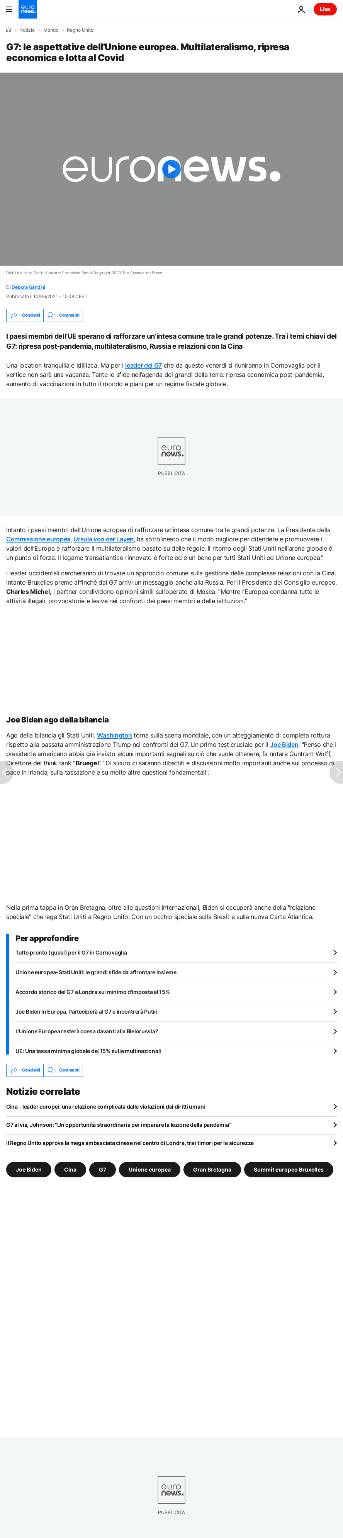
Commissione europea (38, 539)
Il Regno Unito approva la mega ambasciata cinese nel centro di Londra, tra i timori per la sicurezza (130, 1143)
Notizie (27, 30)
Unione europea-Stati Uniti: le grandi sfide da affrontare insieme (96, 972)
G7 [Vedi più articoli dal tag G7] (102, 1169)
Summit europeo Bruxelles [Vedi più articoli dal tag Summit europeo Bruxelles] (289, 1169)
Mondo (50, 30)
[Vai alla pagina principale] (28, 9)
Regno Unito (80, 30)
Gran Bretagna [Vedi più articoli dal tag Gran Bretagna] (212, 1169)
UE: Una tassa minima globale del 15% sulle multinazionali (88, 1051)
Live (325, 9)
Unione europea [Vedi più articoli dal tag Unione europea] (150, 1169)
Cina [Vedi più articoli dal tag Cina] (70, 1169)
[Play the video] (171, 169)
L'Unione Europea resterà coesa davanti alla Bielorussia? (86, 1031)
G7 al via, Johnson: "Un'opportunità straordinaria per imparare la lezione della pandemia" (118, 1124)
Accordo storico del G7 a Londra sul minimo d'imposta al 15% (92, 992)
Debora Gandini (28, 287)
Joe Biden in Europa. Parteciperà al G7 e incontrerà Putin (86, 1011)
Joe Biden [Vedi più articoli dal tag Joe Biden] (29, 1169)
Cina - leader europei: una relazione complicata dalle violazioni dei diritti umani (105, 1106)
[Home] (8, 29)
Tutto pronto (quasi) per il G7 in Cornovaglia (71, 952)
